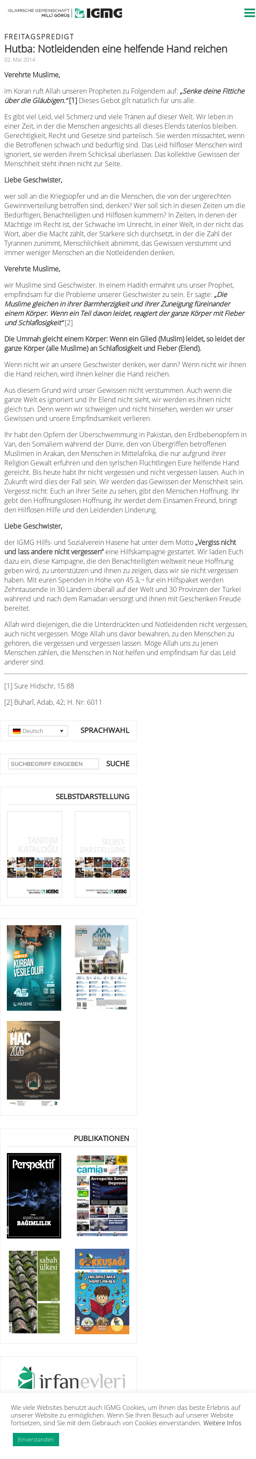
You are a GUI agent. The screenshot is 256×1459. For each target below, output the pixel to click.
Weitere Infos (222, 1422)
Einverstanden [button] (36, 1439)
